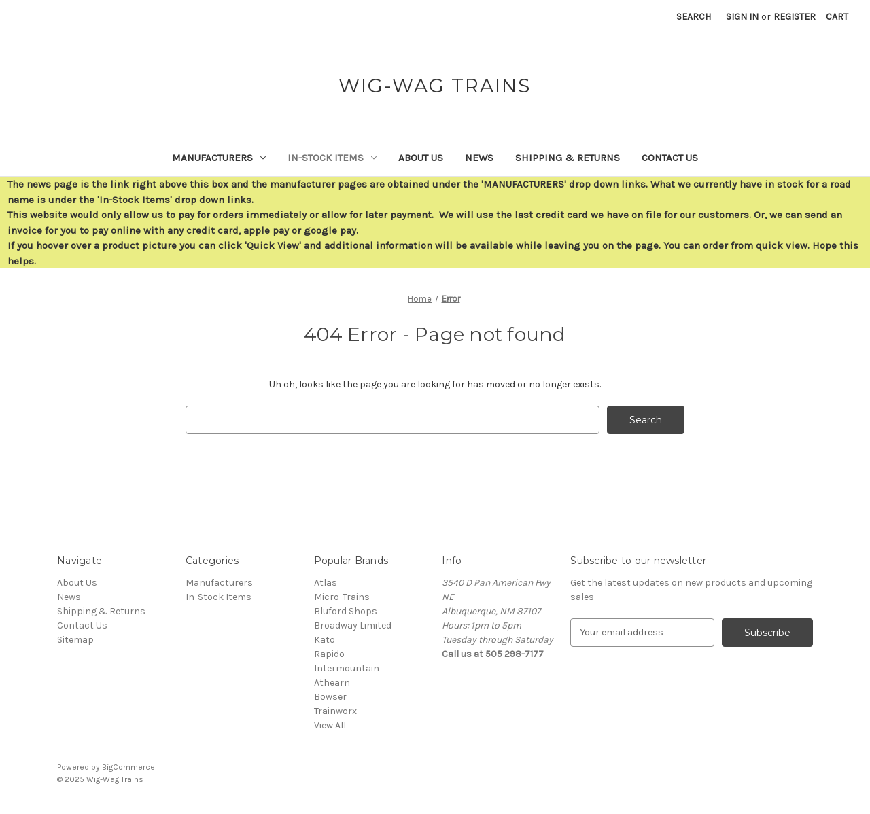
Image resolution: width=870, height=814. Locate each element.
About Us (420, 158)
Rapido (329, 654)
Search (693, 16)
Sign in (742, 16)
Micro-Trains (342, 597)
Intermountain (346, 668)
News (479, 158)
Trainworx (335, 711)
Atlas (325, 582)
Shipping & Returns (567, 158)
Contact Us (670, 158)
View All (330, 725)
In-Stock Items (332, 158)
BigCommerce (128, 767)
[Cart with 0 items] (837, 16)
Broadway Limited (353, 625)
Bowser (330, 697)
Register (794, 16)
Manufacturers (219, 158)
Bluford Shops (345, 611)
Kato (324, 639)
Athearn (332, 682)
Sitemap (75, 639)
